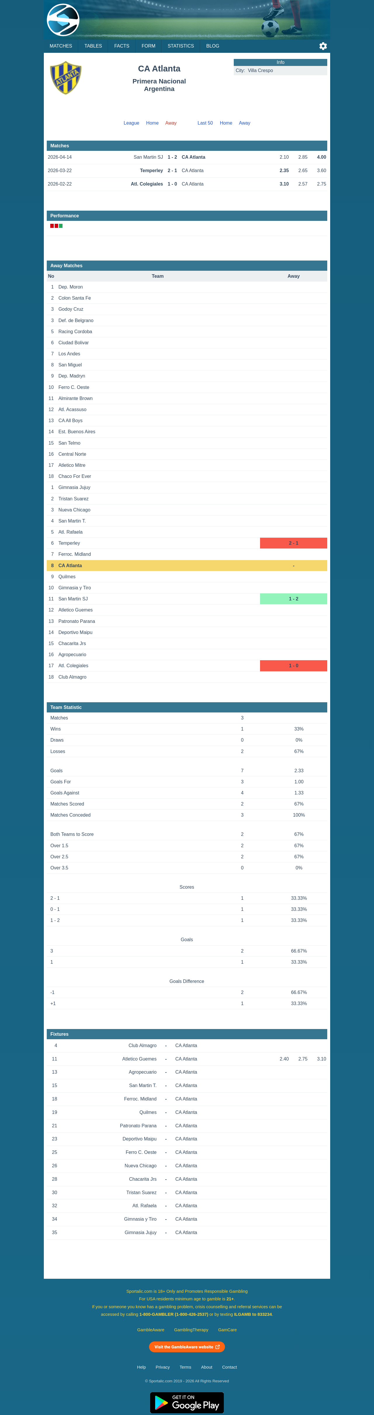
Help (141, 1367)
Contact (229, 1367)
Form (148, 45)
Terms (185, 1367)
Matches (61, 45)
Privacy (163, 1367)
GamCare (227, 1329)
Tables (93, 45)
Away (244, 122)
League (131, 122)
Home (152, 122)
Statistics (181, 45)
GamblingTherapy (191, 1329)
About (206, 1367)
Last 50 (205, 122)
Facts (121, 45)
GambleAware (151, 1329)
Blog (212, 45)
